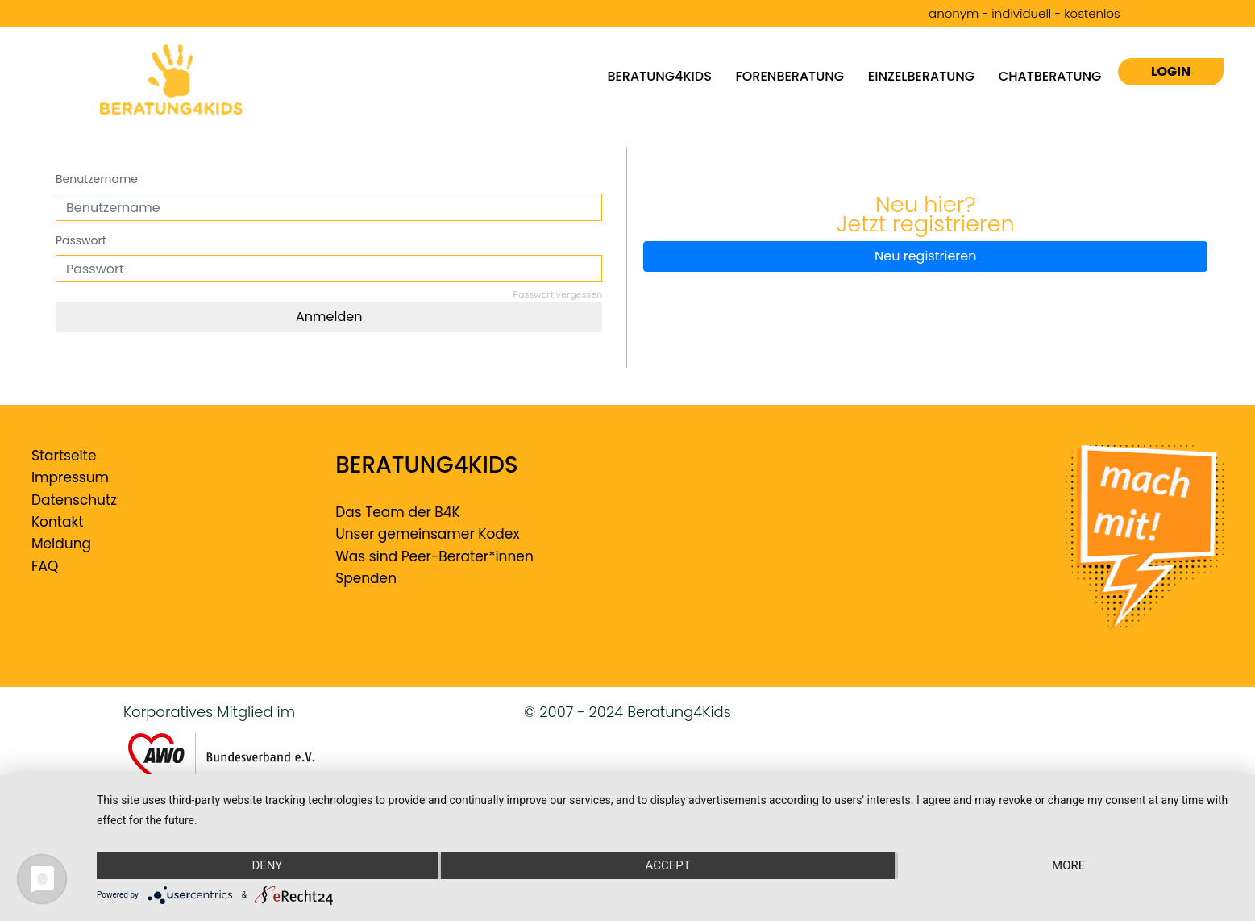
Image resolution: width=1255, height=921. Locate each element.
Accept (667, 865)
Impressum (70, 477)
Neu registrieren (925, 256)
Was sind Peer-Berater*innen (434, 556)
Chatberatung (1050, 76)
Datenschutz (74, 500)
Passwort (81, 240)
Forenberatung (790, 76)
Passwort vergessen (558, 294)
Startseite (64, 455)
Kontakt (57, 521)
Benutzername (97, 179)
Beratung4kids (659, 76)
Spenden (366, 578)
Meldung (61, 543)
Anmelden (329, 316)
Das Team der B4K (397, 512)
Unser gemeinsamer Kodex (427, 534)
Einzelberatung (921, 76)
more (1068, 865)
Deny (266, 865)
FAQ (44, 566)
